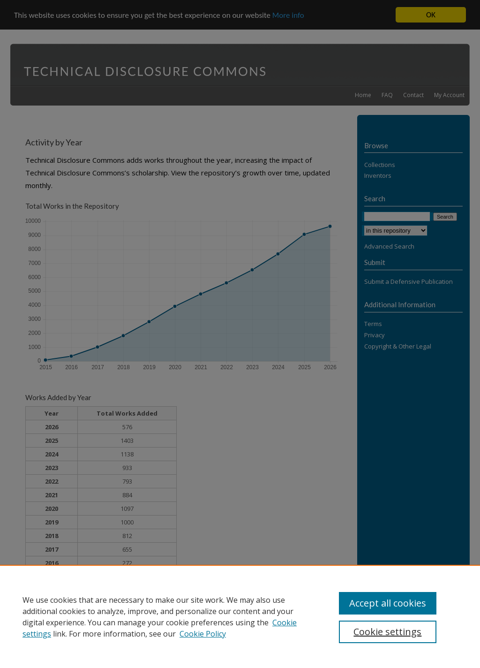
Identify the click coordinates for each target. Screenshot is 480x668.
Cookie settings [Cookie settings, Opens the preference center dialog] (387, 631)
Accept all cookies (387, 603)
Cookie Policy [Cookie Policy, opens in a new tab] (203, 634)
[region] (240, 616)
